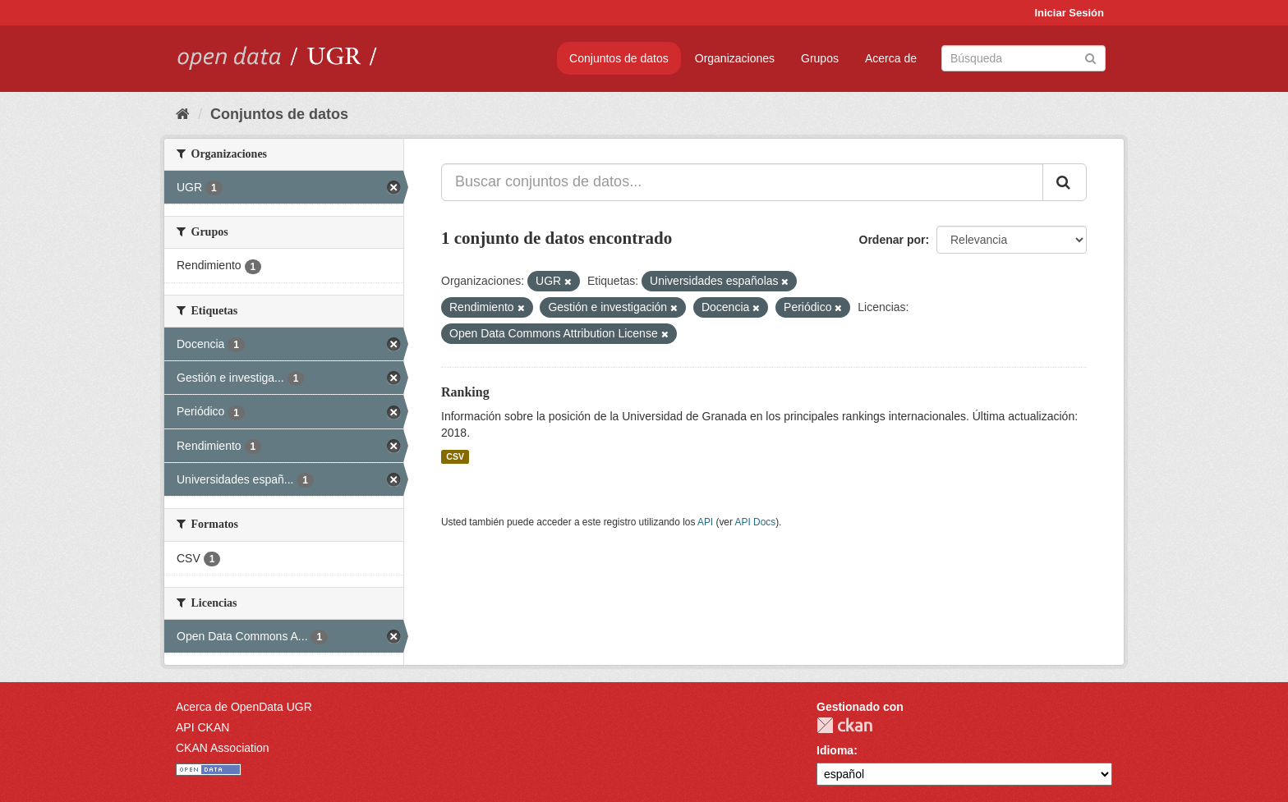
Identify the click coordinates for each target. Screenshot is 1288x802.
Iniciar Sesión (1069, 13)
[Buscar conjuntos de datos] (1023, 58)
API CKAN (202, 727)
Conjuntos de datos (619, 58)
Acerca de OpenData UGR (244, 706)
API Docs (755, 522)
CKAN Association (222, 747)
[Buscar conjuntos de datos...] (742, 182)
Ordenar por (892, 239)
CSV (455, 456)
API (705, 522)
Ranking (465, 392)
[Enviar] (1090, 57)
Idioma (834, 750)
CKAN (844, 725)
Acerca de (891, 58)
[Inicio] (183, 114)
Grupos (820, 58)
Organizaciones (735, 58)
